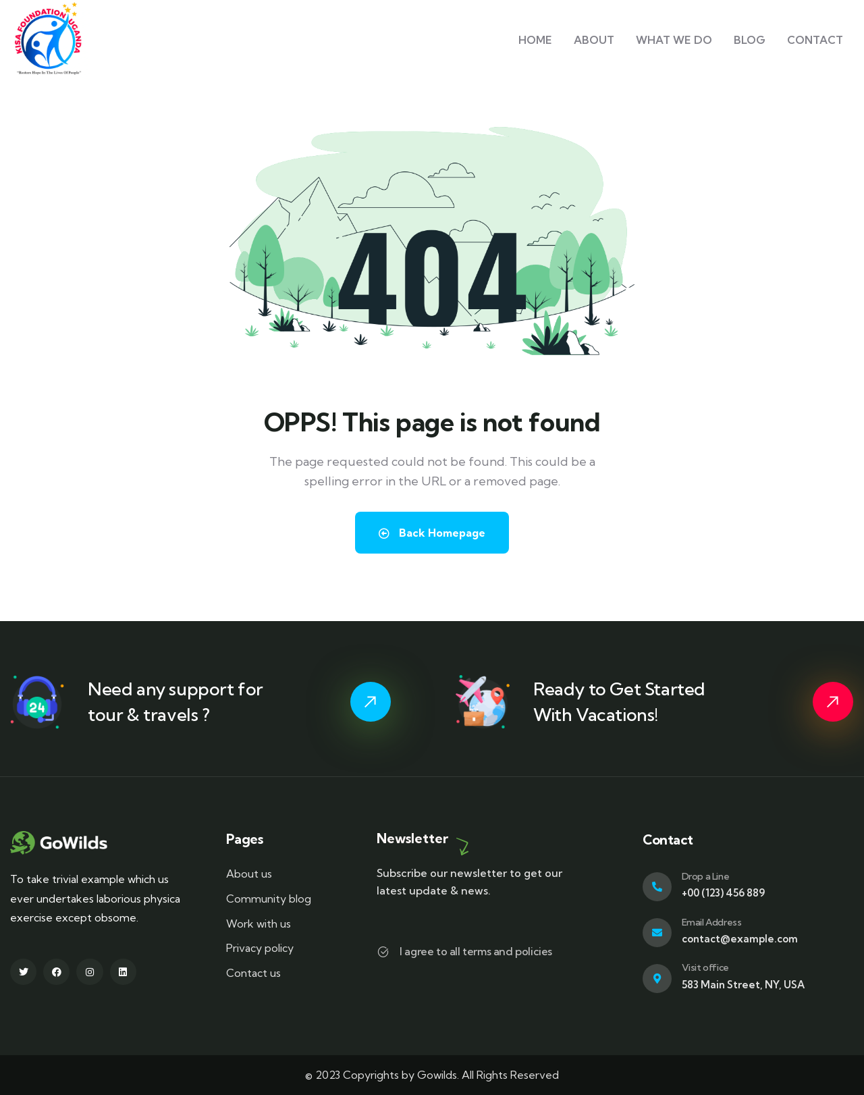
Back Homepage (432, 532)
